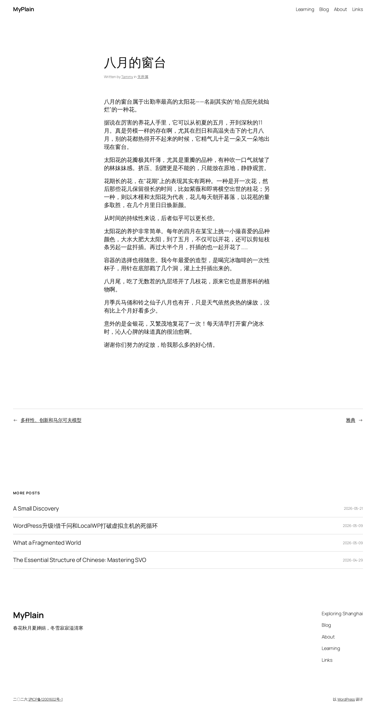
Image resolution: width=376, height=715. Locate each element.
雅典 (350, 420)
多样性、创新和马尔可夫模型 (51, 420)
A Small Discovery (36, 508)
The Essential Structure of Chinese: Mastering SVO (79, 560)
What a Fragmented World (47, 543)
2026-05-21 (353, 508)
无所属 (142, 76)
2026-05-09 (353, 525)
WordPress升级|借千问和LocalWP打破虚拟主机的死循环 (85, 526)
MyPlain (23, 9)
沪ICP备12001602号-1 (45, 699)
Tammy (127, 76)
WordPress (346, 699)
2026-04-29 (353, 560)
